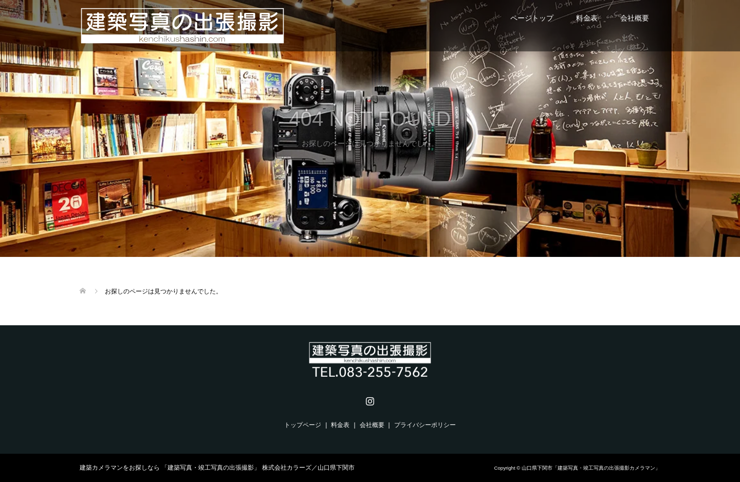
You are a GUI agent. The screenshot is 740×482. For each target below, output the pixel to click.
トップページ (302, 425)
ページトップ (531, 18)
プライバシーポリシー (425, 425)
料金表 (587, 18)
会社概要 (634, 18)
